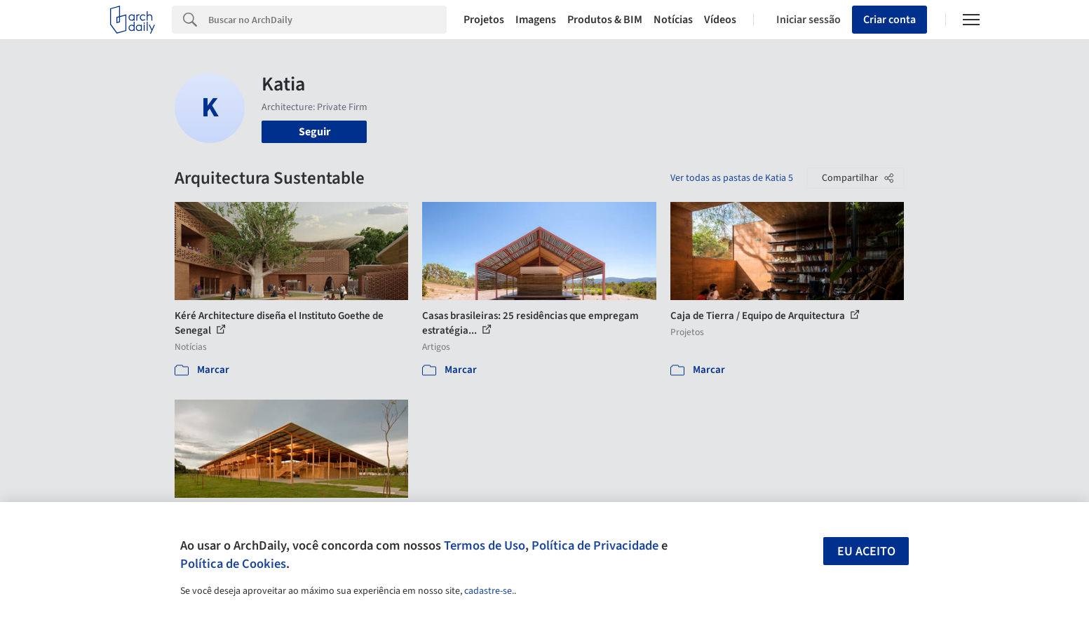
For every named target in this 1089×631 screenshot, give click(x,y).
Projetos (484, 19)
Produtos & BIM (604, 19)
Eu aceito (866, 551)
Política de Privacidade (595, 545)
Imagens (535, 19)
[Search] (327, 20)
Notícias (673, 19)
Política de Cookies (233, 564)
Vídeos (720, 19)
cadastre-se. (489, 591)
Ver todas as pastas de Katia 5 (731, 178)
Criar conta (889, 19)
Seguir (314, 132)
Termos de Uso (484, 545)
